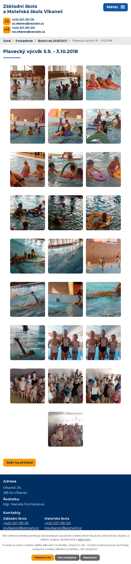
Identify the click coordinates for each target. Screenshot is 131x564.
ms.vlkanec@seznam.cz (28, 31)
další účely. (84, 539)
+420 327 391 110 (23, 19)
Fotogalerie (24, 40)
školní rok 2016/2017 (52, 40)
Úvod (7, 40)
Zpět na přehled (19, 463)
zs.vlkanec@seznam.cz (28, 23)
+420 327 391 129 (23, 27)
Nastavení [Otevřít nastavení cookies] (90, 557)
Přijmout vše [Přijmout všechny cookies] (43, 557)
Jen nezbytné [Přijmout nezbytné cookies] (67, 557)
